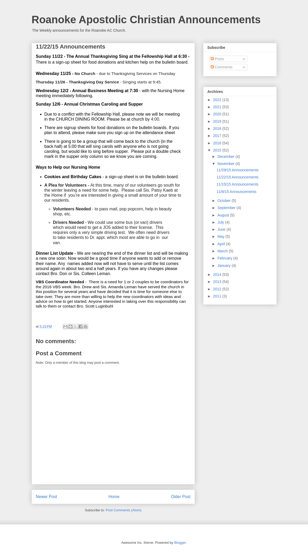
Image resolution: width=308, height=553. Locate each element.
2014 (217, 274)
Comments (222, 67)
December (226, 156)
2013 (217, 282)
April (221, 244)
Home (114, 496)
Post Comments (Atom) (123, 510)
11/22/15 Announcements (237, 177)
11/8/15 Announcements (236, 192)
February (225, 258)
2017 (217, 136)
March (223, 251)
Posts (217, 59)
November (226, 164)
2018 (217, 128)
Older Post (181, 496)
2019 (217, 121)
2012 (217, 289)
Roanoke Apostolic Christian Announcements (146, 19)
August (223, 215)
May (221, 236)
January (224, 265)
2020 (217, 114)
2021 (217, 107)
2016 (217, 143)
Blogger (180, 543)
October (224, 200)
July (221, 222)
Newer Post (46, 496)
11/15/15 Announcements (237, 184)
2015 (217, 150)
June (221, 229)
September (226, 208)
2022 (217, 100)
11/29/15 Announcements (237, 170)
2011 (217, 296)
